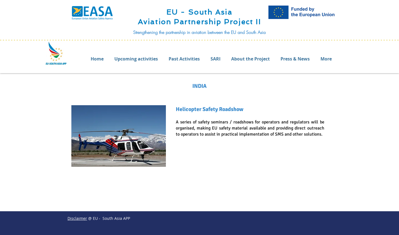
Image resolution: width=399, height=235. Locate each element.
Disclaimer (77, 218)
